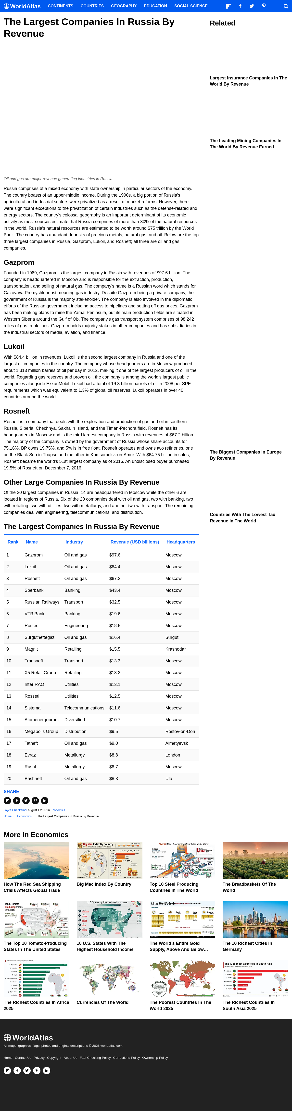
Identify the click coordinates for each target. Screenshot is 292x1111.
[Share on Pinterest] (35, 800)
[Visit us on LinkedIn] (46, 1070)
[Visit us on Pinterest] (36, 1070)
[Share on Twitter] (26, 800)
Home (8, 1058)
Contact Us (23, 1058)
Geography (124, 6)
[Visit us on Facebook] (17, 1070)
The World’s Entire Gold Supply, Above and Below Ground (177, 949)
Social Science (191, 6)
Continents (60, 6)
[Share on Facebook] (16, 800)
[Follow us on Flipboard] (7, 1070)
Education (155, 6)
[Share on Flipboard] (7, 800)
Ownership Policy (155, 1058)
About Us (70, 1058)
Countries (92, 6)
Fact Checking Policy (95, 1058)
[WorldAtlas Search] (285, 6)
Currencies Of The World (103, 1002)
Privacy (39, 1058)
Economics (58, 810)
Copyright (54, 1058)
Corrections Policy (126, 1058)
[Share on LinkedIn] (44, 800)
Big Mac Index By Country (104, 884)
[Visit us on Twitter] (27, 1070)
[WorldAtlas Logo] (24, 6)
